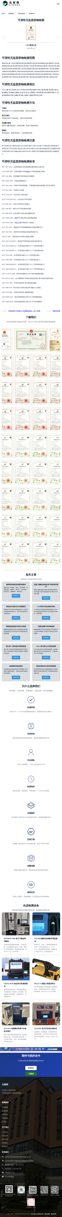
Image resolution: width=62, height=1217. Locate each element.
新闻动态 (5, 1146)
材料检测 (5, 1107)
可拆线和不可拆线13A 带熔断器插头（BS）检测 (24, 311)
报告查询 (5, 1139)
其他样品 (32, 13)
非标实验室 (21, 13)
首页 (3, 13)
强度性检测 (56, 311)
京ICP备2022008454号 (37, 1214)
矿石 (17, 222)
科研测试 (5, 1114)
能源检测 (5, 1111)
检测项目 (11, 13)
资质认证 (5, 1135)
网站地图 (47, 1214)
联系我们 (31, 1068)
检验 (27, 171)
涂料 (15, 218)
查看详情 (16, 595)
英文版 (4, 1121)
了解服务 (31, 1074)
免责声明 (53, 1214)
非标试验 (5, 1118)
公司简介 (5, 1132)
